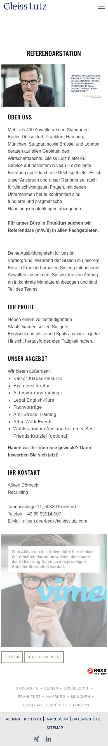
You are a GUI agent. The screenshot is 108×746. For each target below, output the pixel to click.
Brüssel (58, 705)
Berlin (51, 688)
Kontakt (33, 719)
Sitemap (55, 728)
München (80, 697)
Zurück (11, 657)
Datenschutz (86, 719)
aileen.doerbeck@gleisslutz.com (55, 521)
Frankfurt (29, 697)
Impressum (57, 719)
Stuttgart (33, 705)
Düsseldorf (77, 688)
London (81, 705)
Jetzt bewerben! (44, 657)
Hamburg (55, 697)
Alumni (13, 719)
